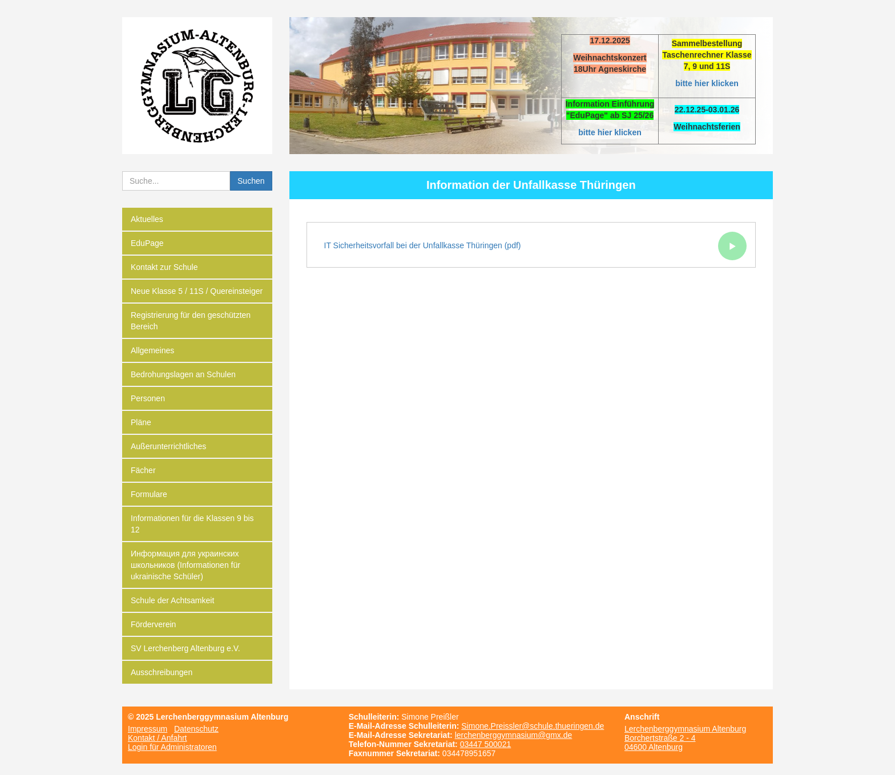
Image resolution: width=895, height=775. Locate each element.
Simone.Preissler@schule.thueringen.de (532, 725)
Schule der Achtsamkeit (172, 600)
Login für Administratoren (172, 747)
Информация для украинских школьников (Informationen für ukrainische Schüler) (185, 565)
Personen (148, 398)
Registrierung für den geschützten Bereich (191, 320)
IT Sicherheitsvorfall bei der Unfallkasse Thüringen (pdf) (535, 246)
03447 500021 (485, 744)
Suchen (250, 180)
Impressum (147, 728)
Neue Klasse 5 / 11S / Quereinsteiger (197, 291)
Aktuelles (147, 219)
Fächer (143, 470)
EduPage (147, 243)
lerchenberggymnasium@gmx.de (514, 735)
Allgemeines (152, 350)
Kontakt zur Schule (164, 267)
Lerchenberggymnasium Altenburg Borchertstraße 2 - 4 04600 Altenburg (685, 738)
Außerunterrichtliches (168, 446)
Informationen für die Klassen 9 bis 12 (192, 524)
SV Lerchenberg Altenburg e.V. (185, 648)
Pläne (141, 422)
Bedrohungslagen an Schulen (183, 374)
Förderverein (153, 624)
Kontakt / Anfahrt (157, 737)
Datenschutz (196, 728)
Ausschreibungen (161, 672)
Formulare (149, 494)
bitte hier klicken (706, 83)
